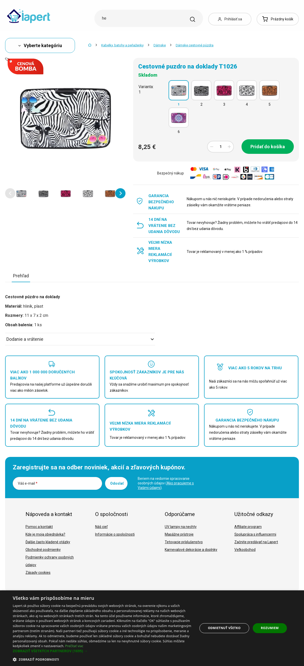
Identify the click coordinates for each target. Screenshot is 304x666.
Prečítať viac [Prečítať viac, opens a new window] (74, 646)
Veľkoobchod (245, 550)
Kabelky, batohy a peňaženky (122, 45)
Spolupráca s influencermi (255, 534)
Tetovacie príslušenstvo (184, 542)
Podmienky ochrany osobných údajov (50, 561)
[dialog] (152, 628)
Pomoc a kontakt (39, 527)
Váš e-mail (27, 483)
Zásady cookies (38, 572)
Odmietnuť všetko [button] (224, 628)
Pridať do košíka (267, 146)
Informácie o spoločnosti (115, 534)
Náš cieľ (101, 527)
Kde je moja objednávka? (45, 534)
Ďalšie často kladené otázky (48, 542)
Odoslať (117, 483)
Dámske (160, 45)
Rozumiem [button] (270, 628)
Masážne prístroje (179, 534)
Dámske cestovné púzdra (194, 45)
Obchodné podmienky (43, 550)
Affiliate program (248, 527)
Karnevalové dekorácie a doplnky (191, 550)
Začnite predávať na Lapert (256, 542)
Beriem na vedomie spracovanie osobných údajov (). (166, 483)
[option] (21, 193)
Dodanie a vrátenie (80, 339)
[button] (10, 193)
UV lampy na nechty (181, 527)
